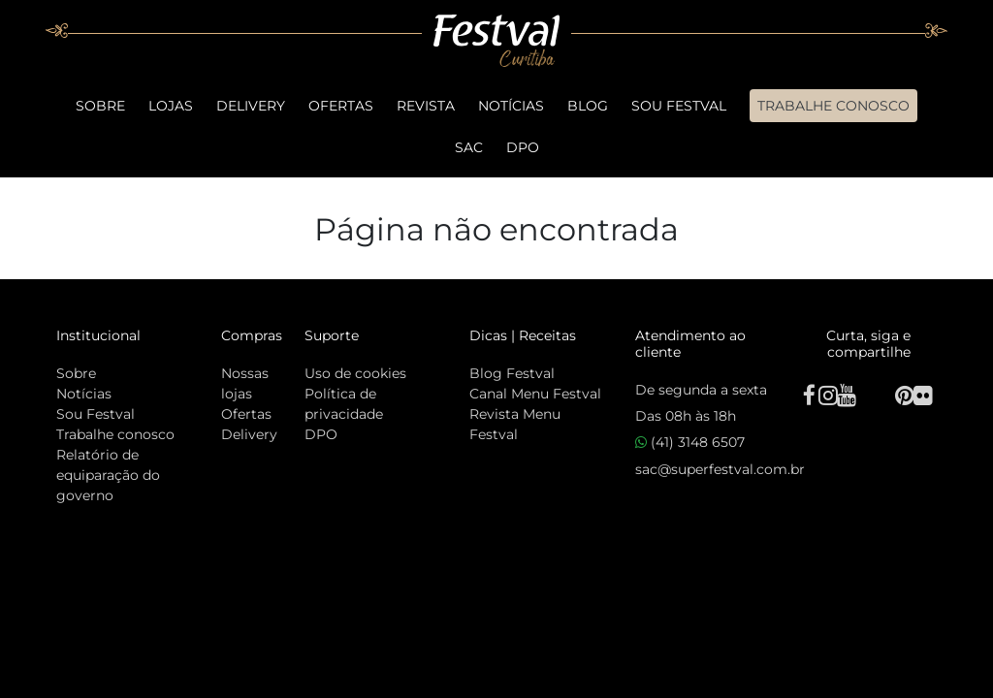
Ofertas (340, 105)
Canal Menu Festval (535, 393)
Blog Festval (512, 373)
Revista (426, 105)
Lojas (170, 105)
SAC (469, 147)
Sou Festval (95, 414)
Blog (587, 105)
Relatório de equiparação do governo (108, 475)
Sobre (100, 105)
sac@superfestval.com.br (720, 469)
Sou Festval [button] (678, 105)
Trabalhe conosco (115, 434)
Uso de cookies (355, 373)
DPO (522, 147)
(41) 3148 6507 (690, 442)
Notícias (511, 105)
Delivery (250, 105)
